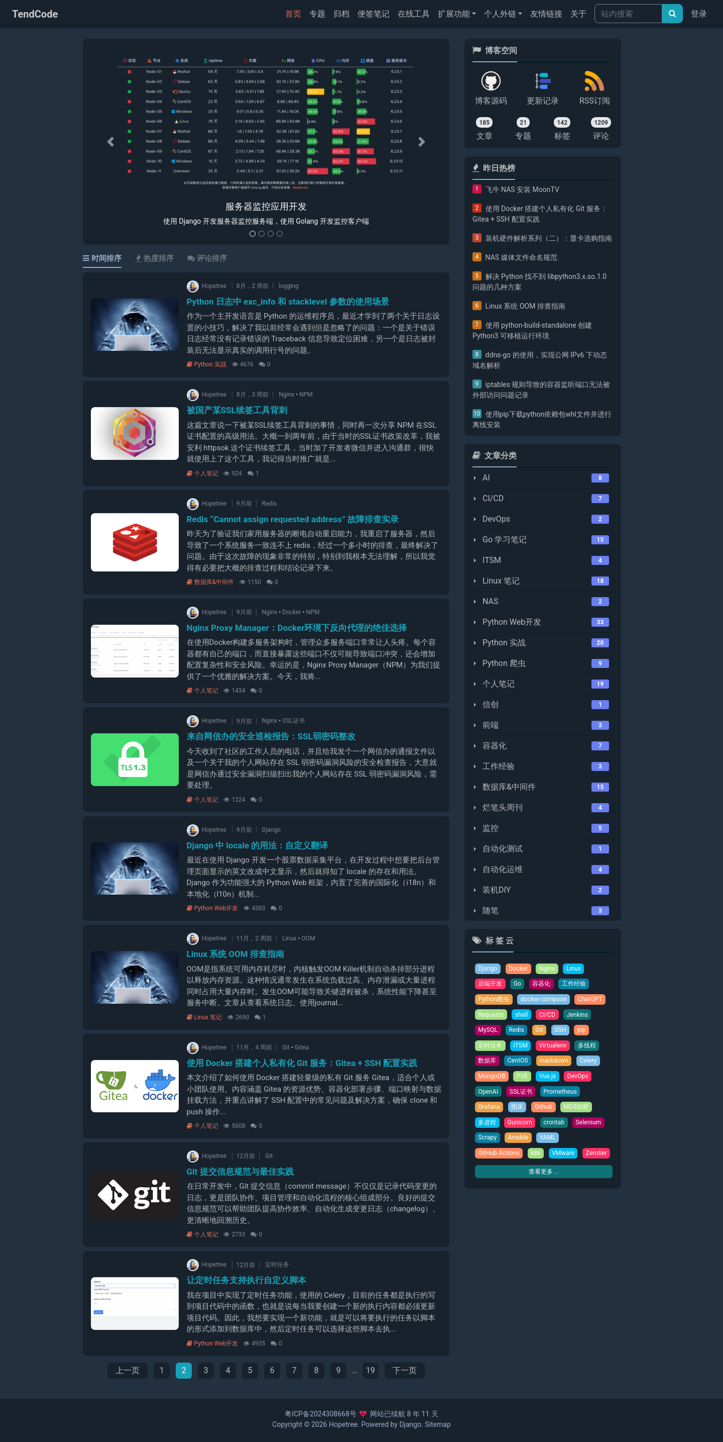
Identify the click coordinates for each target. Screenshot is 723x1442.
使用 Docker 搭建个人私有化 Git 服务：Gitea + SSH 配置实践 (302, 1063)
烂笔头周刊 (503, 807)
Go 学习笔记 (505, 539)
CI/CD (493, 498)
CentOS (520, 1063)
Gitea (302, 1047)
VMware (565, 1158)
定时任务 (277, 1265)
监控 (491, 828)
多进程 (488, 1126)
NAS (491, 601)
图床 (518, 1110)
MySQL (488, 1031)
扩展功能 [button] (454, 14)
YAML (549, 1141)
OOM (308, 938)
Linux (289, 938)
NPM (306, 394)
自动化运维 (503, 869)
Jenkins (580, 1016)
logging (289, 286)
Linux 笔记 (204, 1017)
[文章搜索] (672, 13)
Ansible (519, 1141)
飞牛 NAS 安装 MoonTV (522, 189)
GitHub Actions (499, 1158)
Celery (592, 1063)
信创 (491, 704)
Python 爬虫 (504, 663)
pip (583, 1031)
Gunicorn (522, 1126)
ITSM (492, 560)
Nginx (286, 394)
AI (486, 478)
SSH (562, 1031)
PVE (524, 1079)
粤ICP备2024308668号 (320, 1414)
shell (523, 1016)
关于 (578, 14)
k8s (537, 1158)
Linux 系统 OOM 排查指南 (235, 954)
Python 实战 (206, 364)
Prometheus (563, 1094)
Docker (291, 612)
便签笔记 (373, 14)
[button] (110, 142)
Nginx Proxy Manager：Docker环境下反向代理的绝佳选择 (297, 628)
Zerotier (489, 1173)
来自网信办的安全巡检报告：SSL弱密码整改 (271, 736)
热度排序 (155, 258)
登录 (699, 14)
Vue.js (549, 1079)
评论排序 (207, 258)
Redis (269, 503)
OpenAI (488, 1094)
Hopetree (343, 1424)
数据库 (488, 1063)
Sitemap (437, 1424)
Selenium (592, 1126)
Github (545, 1110)
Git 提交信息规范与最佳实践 (240, 1172)
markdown (557, 1063)
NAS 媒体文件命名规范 (521, 257)
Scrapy (488, 1141)
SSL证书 (293, 721)
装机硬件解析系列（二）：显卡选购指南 (549, 238)
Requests (491, 1016)
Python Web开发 (212, 908)
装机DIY (497, 890)
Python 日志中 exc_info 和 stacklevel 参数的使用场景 (288, 302)
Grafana (489, 1110)
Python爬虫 (494, 1000)
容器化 (495, 745)
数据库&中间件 (210, 582)
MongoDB (492, 1079)
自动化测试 (503, 848)
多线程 (591, 1047)
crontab (557, 1126)
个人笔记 (202, 473)
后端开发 (491, 984)
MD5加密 (579, 1110)
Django (271, 829)
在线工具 (414, 14)
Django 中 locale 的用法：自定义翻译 (257, 845)
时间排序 (102, 258)
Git (286, 1047)
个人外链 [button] (500, 14)
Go (520, 984)
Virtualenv (556, 1047)
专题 (317, 14)
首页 (295, 13)
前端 (491, 725)
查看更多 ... (543, 1192)
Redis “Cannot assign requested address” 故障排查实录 (293, 519)
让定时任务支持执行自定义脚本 (246, 1280)
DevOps (496, 519)
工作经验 (499, 766)
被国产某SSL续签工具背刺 (237, 410)
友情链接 (546, 14)
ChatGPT (594, 1000)
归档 (341, 14)
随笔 (491, 910)
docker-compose (546, 1000)
